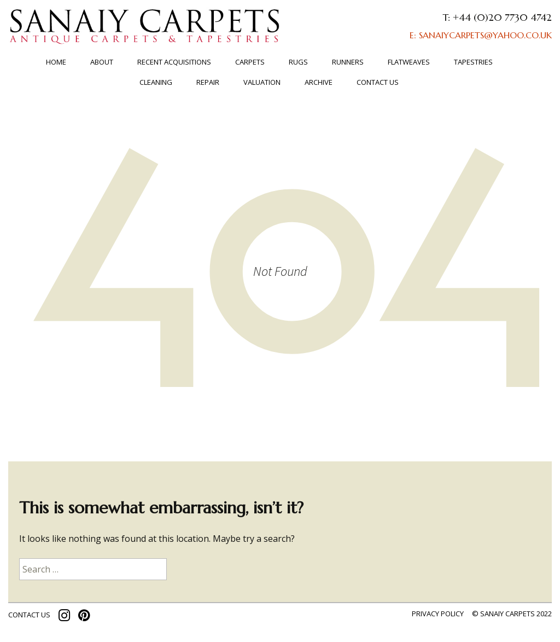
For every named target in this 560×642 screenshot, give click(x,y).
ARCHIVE (318, 82)
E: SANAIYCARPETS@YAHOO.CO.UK (481, 35)
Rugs (298, 62)
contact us (29, 615)
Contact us (378, 82)
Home (56, 62)
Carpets (250, 62)
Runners (348, 62)
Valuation (262, 82)
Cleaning (155, 82)
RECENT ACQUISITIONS (174, 62)
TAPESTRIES (473, 62)
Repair (207, 82)
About (101, 62)
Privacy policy (438, 613)
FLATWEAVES (409, 62)
